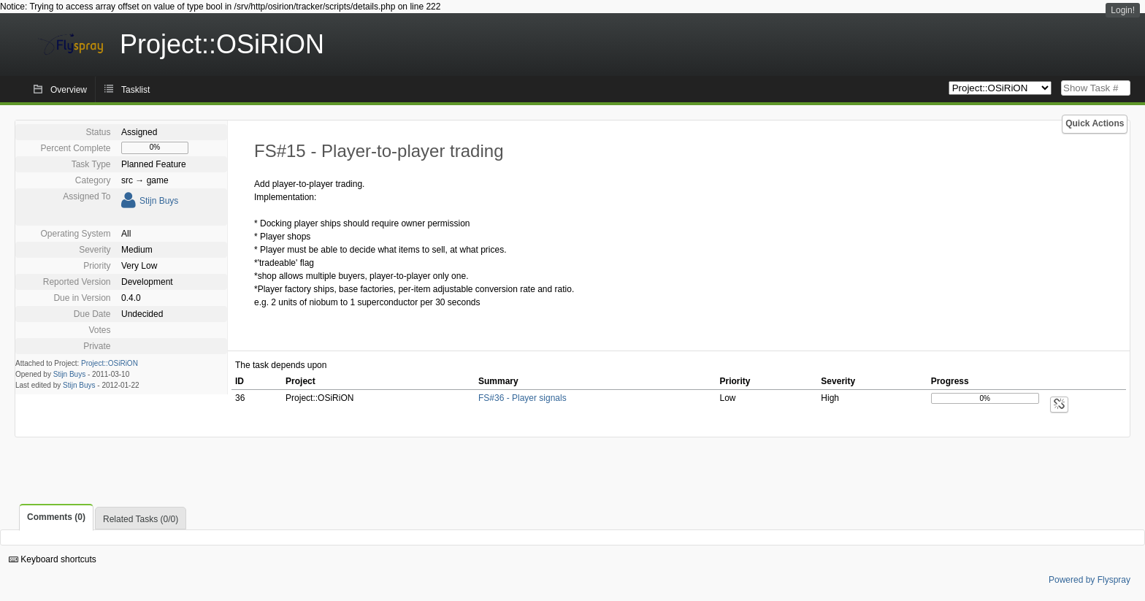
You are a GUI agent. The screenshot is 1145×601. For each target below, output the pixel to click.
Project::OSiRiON (109, 363)
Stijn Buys (158, 201)
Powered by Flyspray (1089, 580)
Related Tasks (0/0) (140, 519)
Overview (68, 90)
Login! (1123, 10)
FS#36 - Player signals (522, 398)
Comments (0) (56, 517)
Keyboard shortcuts (52, 559)
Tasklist (135, 90)
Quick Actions (1094, 123)
